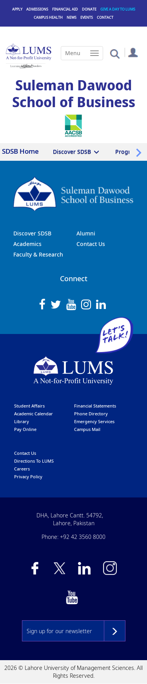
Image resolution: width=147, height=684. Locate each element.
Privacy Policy (28, 476)
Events (86, 17)
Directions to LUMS (34, 461)
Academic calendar (33, 414)
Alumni (85, 233)
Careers (22, 469)
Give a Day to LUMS (117, 9)
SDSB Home (20, 151)
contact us (25, 453)
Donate (89, 9)
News (71, 17)
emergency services (94, 421)
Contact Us (90, 244)
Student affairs (29, 406)
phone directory (91, 414)
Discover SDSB (72, 151)
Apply (17, 9)
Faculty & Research (38, 254)
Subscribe (114, 630)
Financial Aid (65, 9)
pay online (25, 429)
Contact (105, 17)
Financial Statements (95, 406)
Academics (27, 244)
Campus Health (48, 17)
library (21, 421)
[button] (115, 53)
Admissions (37, 9)
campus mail (87, 429)
